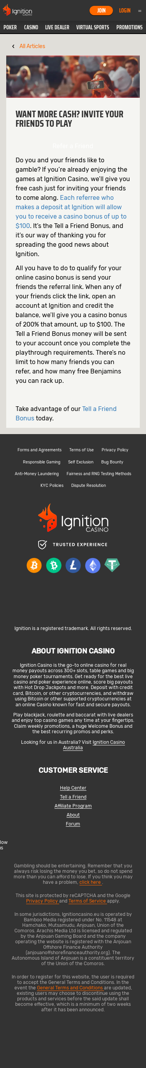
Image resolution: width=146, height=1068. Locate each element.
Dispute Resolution (88, 486)
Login (124, 10)
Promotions (129, 27)
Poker (10, 27)
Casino (31, 27)
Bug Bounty (112, 462)
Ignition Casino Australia (94, 745)
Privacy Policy (115, 450)
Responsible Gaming (41, 462)
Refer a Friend (73, 146)
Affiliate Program (73, 806)
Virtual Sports (92, 27)
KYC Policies (51, 486)
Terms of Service (88, 901)
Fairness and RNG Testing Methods (99, 474)
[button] (10, 27)
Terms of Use (81, 450)
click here (90, 882)
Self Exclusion (80, 462)
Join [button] (101, 10)
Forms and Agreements (40, 450)
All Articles (32, 46)
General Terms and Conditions (70, 988)
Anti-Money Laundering (37, 474)
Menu (139, 10)
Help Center (73, 788)
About (73, 815)
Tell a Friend (73, 797)
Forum (73, 824)
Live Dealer (57, 27)
